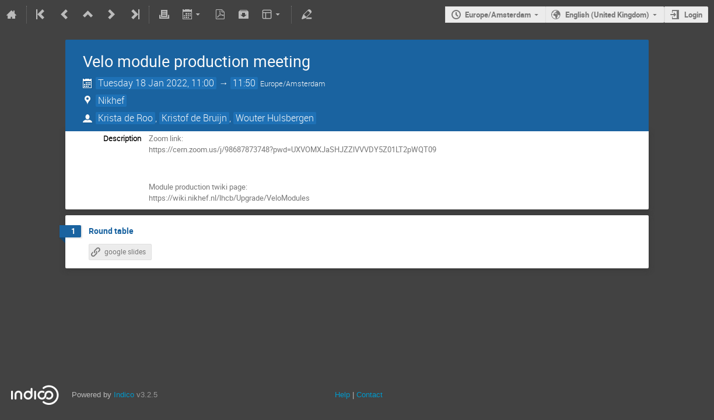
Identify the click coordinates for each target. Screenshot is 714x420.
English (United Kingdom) (607, 14)
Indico (124, 395)
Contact (369, 395)
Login (693, 14)
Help (342, 395)
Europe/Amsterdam (498, 14)
